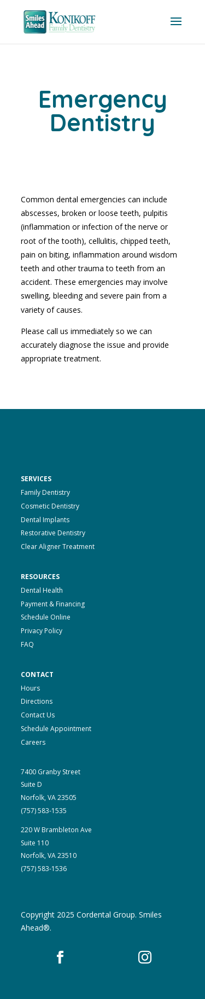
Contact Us (38, 715)
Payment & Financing (53, 604)
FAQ (27, 644)
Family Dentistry (45, 492)
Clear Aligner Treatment (58, 546)
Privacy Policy (41, 630)
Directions (36, 701)
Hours (30, 688)
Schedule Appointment (56, 728)
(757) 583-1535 (44, 810)
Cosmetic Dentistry (50, 506)
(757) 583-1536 (44, 868)
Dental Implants (45, 519)
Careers (33, 742)
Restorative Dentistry (53, 533)
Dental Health (42, 590)
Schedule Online (46, 617)
